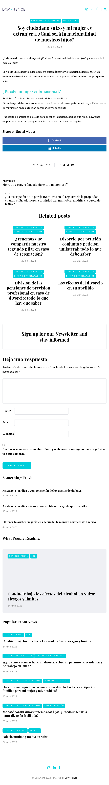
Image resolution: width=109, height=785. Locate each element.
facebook (54, 140)
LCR (33, 556)
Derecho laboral (15, 732)
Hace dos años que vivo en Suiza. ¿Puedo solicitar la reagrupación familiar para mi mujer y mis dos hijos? (49, 691)
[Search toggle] (103, 9)
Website (8, 434)
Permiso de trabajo (56, 682)
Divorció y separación (28, 233)
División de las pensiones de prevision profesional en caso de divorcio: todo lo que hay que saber (28, 294)
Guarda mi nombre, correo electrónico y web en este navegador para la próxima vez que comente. (54, 451)
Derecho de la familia (45, 20)
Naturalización (54, 707)
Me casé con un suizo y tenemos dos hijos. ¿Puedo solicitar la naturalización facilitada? (45, 716)
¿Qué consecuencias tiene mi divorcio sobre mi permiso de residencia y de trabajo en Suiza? (52, 666)
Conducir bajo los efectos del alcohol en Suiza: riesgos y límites (51, 596)
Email (7, 422)
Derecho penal (18, 556)
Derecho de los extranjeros (22, 682)
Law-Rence (71, 777)
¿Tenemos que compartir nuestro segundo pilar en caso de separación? (28, 248)
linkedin (54, 148)
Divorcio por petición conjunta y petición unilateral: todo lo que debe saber (80, 248)
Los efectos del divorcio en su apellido (80, 287)
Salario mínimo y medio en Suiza (25, 738)
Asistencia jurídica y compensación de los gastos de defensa (42, 492)
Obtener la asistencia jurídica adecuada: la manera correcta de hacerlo (49, 523)
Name (7, 411)
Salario (35, 732)
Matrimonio (70, 20)
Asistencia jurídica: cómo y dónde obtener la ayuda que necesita (45, 508)
